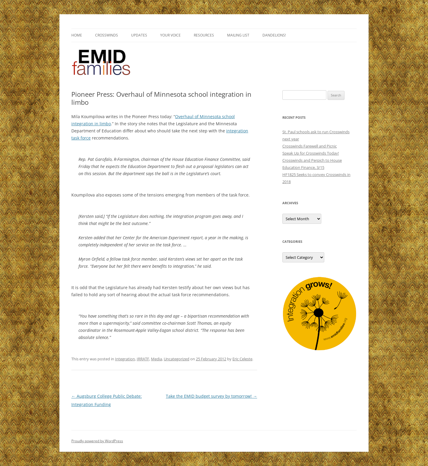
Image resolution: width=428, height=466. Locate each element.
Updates (139, 35)
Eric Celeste (242, 359)
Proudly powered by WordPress (97, 440)
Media (156, 359)
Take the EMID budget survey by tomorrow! (211, 396)
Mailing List (238, 35)
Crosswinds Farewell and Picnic (309, 146)
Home (76, 35)
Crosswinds (106, 35)
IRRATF (143, 359)
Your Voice (170, 35)
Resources (204, 35)
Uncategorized (176, 359)
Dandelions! (274, 35)
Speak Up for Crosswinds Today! (310, 153)
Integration (125, 359)
